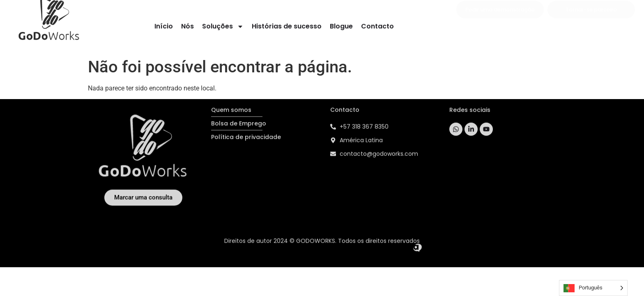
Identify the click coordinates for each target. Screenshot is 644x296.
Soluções (223, 25)
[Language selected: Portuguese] (593, 288)
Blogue (341, 25)
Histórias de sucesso (287, 25)
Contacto (377, 25)
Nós (187, 25)
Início (163, 25)
